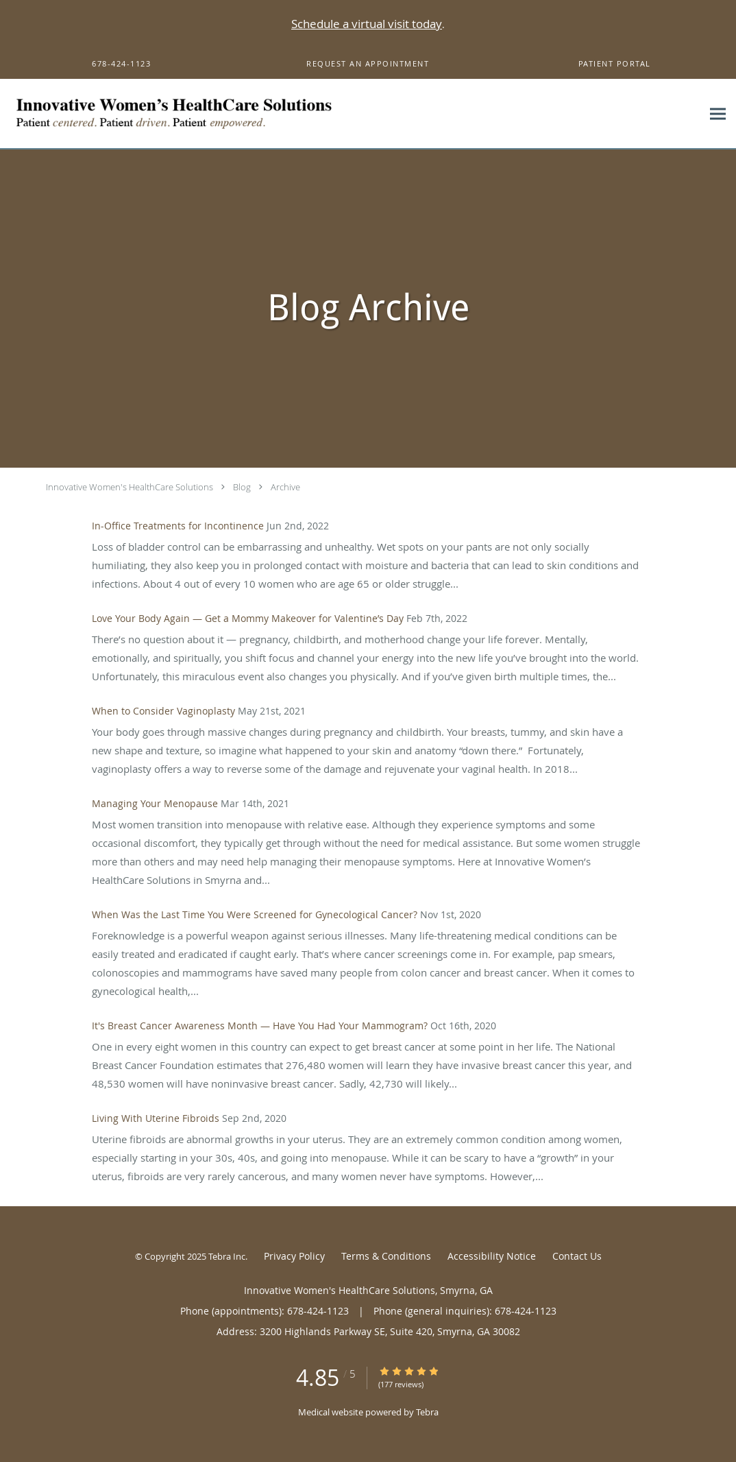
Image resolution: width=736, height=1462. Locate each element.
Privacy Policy (294, 1255)
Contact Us (577, 1255)
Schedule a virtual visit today (366, 24)
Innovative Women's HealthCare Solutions (129, 487)
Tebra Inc (226, 1256)
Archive (285, 487)
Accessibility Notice (491, 1255)
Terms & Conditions (386, 1255)
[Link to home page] (218, 114)
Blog (242, 487)
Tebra (427, 1412)
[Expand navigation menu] (717, 114)
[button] (368, 64)
